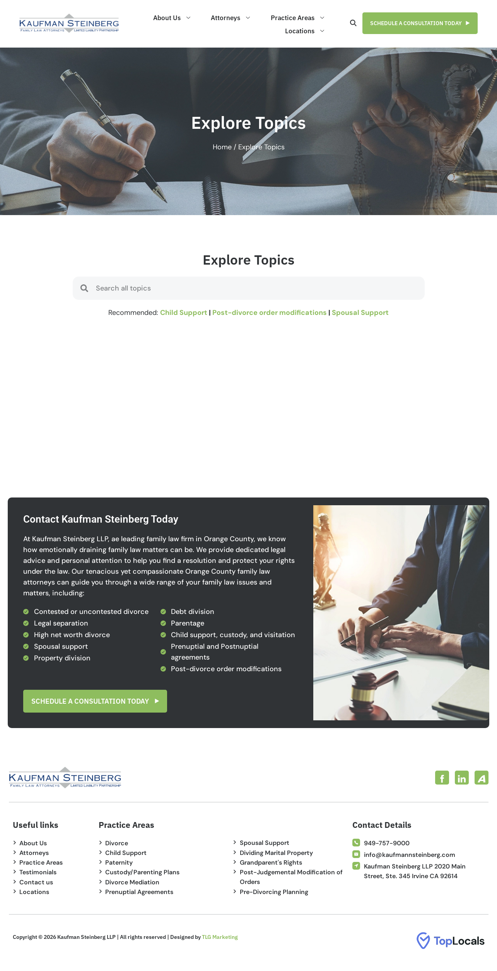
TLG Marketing (220, 936)
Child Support (183, 312)
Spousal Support (360, 312)
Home (222, 147)
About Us (199, 17)
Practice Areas (303, 17)
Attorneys (246, 17)
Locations (310, 29)
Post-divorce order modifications (269, 312)
